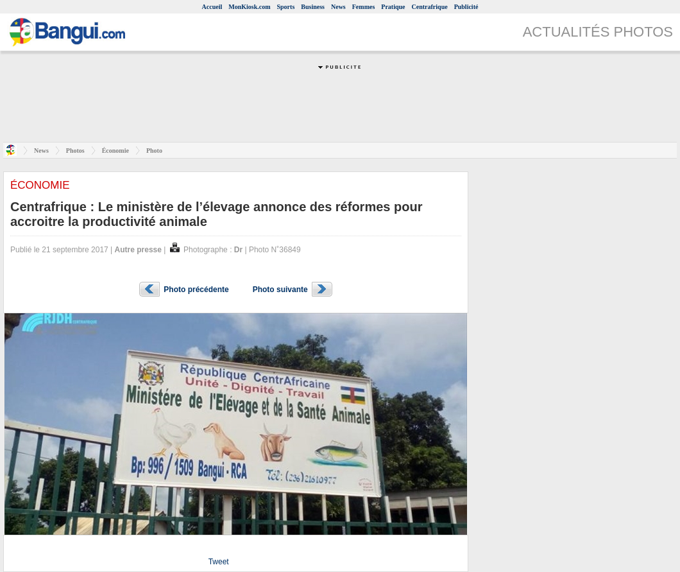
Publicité (466, 6)
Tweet (218, 561)
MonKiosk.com (249, 6)
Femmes (363, 6)
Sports (286, 6)
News (338, 6)
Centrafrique (430, 6)
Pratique (393, 6)
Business (313, 6)
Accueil (212, 6)
